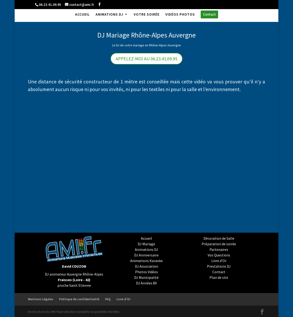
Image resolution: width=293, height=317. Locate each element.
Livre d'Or (218, 260)
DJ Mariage (146, 244)
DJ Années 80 (146, 283)
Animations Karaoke (146, 260)
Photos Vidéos (146, 271)
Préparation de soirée (219, 244)
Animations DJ (146, 249)
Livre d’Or (123, 299)
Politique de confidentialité (79, 299)
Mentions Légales (40, 299)
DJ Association (146, 266)
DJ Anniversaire (146, 255)
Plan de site (219, 277)
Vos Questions (219, 255)
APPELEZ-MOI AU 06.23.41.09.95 (146, 58)
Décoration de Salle (218, 238)
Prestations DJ (219, 266)
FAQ (108, 299)
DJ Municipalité (146, 277)
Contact (218, 271)
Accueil (146, 238)
